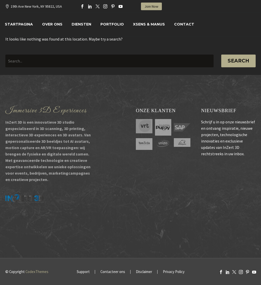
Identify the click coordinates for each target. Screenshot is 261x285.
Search (238, 61)
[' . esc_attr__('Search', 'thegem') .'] (109, 61)
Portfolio (112, 24)
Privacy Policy (174, 272)
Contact (184, 24)
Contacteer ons (112, 272)
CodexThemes (36, 271)
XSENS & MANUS (149, 24)
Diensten (81, 24)
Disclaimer (144, 272)
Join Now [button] (151, 6)
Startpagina (19, 24)
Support (83, 272)
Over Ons (52, 24)
